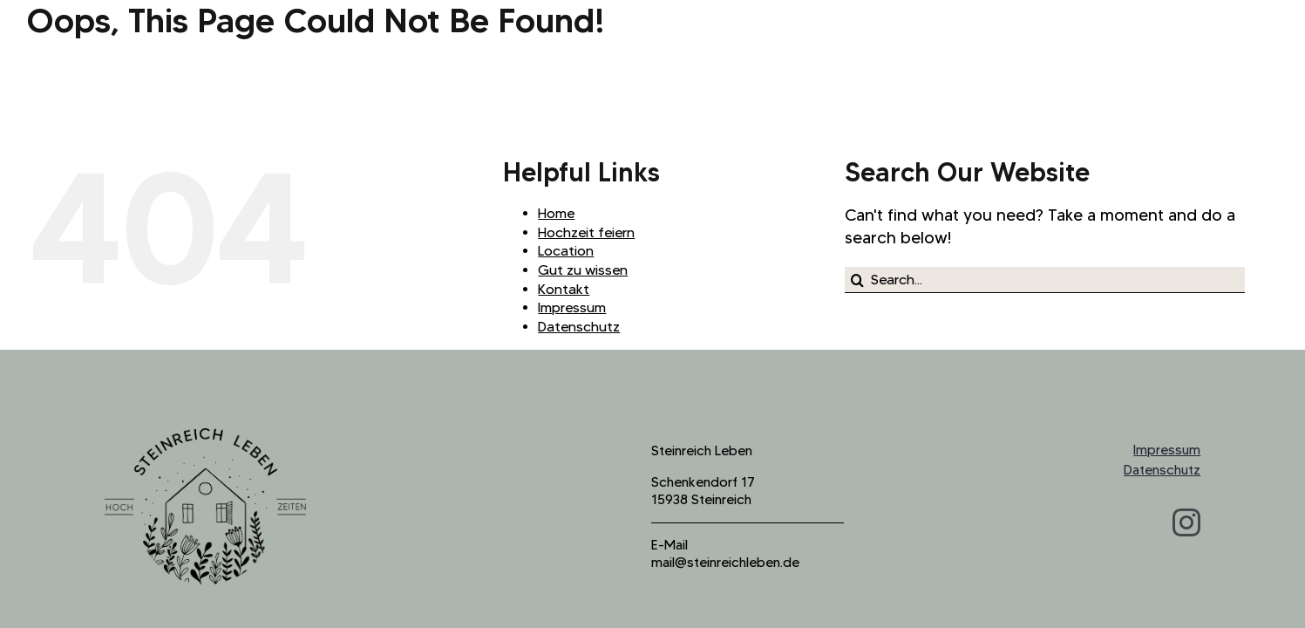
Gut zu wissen (583, 270)
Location (566, 250)
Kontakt (563, 289)
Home (556, 213)
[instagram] (1186, 522)
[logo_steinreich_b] (205, 437)
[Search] (858, 280)
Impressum (572, 307)
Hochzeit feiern (586, 232)
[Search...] (1045, 280)
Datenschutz (579, 326)
